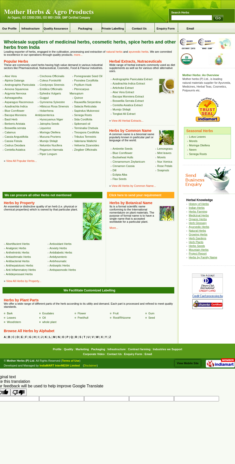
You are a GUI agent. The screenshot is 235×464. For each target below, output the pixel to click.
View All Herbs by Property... (23, 281)
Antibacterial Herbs (17, 261)
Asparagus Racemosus (19, 102)
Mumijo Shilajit (49, 141)
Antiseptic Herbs (60, 265)
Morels (161, 157)
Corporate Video (94, 354)
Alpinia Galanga (14, 80)
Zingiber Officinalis (85, 149)
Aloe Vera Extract (123, 92)
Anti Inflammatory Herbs (21, 269)
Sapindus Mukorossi (86, 110)
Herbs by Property (19, 203)
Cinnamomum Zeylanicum (129, 161)
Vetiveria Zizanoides (86, 145)
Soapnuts (163, 170)
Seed (151, 317)
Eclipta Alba (120, 174)
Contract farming (139, 349)
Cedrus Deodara (15, 145)
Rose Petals (164, 165)
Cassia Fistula (13, 141)
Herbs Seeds (197, 245)
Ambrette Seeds (123, 148)
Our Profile (9, 28)
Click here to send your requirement (135, 195)
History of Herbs (199, 203)
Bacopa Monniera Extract (128, 96)
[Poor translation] (18, 392)
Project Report (198, 253)
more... (78, 54)
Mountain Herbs (199, 249)
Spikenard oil (82, 123)
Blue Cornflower (14, 110)
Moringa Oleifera (50, 132)
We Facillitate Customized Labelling (89, 290)
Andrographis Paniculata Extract (132, 79)
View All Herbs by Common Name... (134, 185)
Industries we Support (167, 349)
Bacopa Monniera (15, 115)
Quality (68, 349)
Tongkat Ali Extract (124, 113)
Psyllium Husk (83, 84)
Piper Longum (48, 154)
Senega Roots (83, 115)
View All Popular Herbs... (21, 160)
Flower (82, 313)
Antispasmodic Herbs (63, 269)
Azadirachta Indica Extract (129, 83)
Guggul (44, 97)
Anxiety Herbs (58, 248)
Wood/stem (14, 322)
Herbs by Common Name (130, 131)
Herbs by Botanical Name (130, 203)
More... (113, 227)
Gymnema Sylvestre (52, 102)
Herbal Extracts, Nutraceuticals (135, 61)
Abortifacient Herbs (18, 243)
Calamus (10, 132)
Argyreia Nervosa (15, 93)
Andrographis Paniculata (20, 84)
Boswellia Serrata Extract (128, 100)
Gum (151, 313)
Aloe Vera (11, 76)
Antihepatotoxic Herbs (19, 265)
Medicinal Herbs (199, 215)
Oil (43, 317)
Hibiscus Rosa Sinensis (54, 106)
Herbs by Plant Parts (21, 300)
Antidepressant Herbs (19, 274)
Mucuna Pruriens (50, 136)
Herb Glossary (198, 222)
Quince (78, 97)
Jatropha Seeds (49, 123)
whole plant (49, 322)
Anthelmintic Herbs (17, 252)
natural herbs (114, 51)
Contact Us (139, 28)
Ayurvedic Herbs (199, 226)
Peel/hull (83, 317)
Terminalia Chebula (86, 128)
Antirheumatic (58, 261)
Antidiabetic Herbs (61, 252)
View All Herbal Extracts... (128, 120)
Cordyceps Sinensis (52, 84)
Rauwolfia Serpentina (87, 102)
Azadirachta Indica (16, 106)
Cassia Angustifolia (16, 136)
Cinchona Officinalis (52, 76)
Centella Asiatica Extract (128, 105)
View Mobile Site (188, 363)
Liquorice (45, 128)
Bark (10, 313)
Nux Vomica (164, 161)
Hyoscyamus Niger (51, 119)
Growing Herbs (198, 234)
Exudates (48, 313)
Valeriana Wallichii (85, 141)
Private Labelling (113, 28)
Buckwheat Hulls (123, 157)
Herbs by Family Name (203, 257)
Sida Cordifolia (83, 119)
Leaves (11, 317)
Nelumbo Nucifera (51, 145)
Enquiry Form (165, 28)
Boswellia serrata (15, 128)
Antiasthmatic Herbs (18, 256)
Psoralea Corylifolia (86, 80)
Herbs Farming (198, 211)
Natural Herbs (197, 230)
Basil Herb (11, 119)
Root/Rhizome (122, 317)
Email (190, 28)
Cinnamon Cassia (124, 165)
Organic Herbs (198, 219)
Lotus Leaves (197, 136)
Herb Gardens (197, 238)
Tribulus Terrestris (85, 136)
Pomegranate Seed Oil (88, 76)
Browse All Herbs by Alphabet (29, 331)
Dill (114, 170)
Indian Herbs (197, 207)
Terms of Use (71, 360)
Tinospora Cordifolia (86, 132)
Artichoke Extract (123, 87)
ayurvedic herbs (139, 51)
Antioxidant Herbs (61, 243)
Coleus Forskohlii (50, 80)
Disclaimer (90, 365)
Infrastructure (30, 28)
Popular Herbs (16, 61)
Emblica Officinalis (51, 89)
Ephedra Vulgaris (50, 93)
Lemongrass (165, 148)
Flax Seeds (120, 178)
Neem (192, 149)
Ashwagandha (13, 97)
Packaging (85, 28)
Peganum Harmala (51, 149)
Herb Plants (196, 242)
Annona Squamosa (16, 89)
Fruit (116, 313)
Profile (57, 349)
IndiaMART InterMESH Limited (60, 365)
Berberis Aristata (15, 123)
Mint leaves (164, 152)
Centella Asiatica (15, 149)
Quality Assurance (56, 28)
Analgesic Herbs (16, 248)
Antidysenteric (58, 256)
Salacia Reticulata (85, 106)
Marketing (82, 349)
